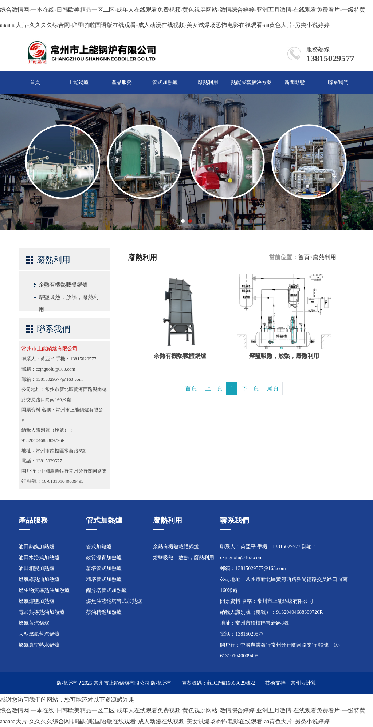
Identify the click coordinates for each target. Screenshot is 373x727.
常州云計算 (303, 683)
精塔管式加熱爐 (104, 579)
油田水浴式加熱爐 (39, 557)
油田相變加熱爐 (36, 568)
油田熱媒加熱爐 (36, 546)
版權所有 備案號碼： (179, 683)
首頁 (35, 82)
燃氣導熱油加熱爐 (39, 579)
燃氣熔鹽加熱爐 (36, 601)
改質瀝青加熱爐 (104, 557)
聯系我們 (338, 82)
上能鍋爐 (78, 82)
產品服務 (121, 82)
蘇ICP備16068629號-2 (231, 683)
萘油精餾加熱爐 (104, 612)
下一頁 (250, 388)
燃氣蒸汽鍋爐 (34, 623)
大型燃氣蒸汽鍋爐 (39, 634)
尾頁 (273, 388)
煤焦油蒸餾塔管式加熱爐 (114, 601)
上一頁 (214, 388)
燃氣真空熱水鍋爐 (39, 645)
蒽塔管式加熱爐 (104, 568)
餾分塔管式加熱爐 (106, 590)
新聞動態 (294, 82)
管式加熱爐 (165, 82)
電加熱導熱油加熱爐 (41, 612)
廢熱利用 (208, 82)
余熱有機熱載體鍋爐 (63, 285)
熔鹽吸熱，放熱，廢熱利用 (69, 298)
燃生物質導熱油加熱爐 (44, 590)
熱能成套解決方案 (251, 82)
